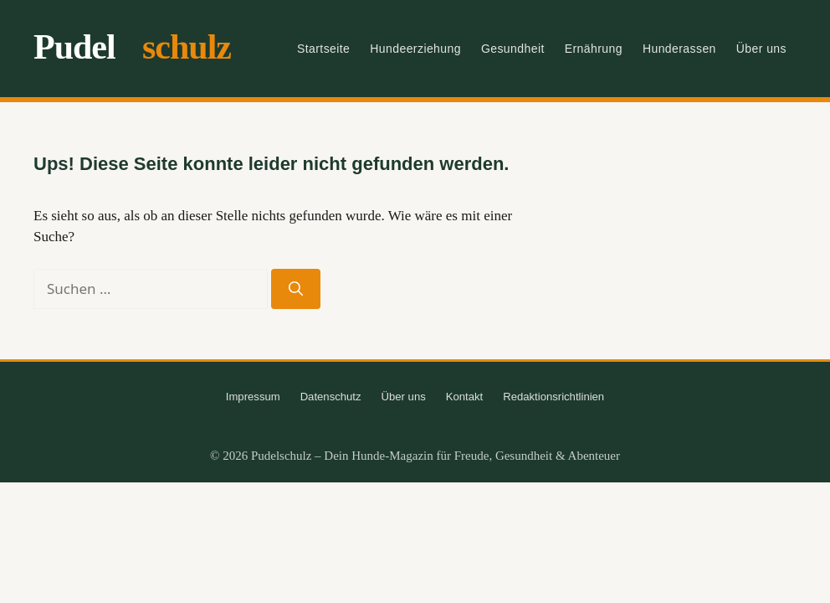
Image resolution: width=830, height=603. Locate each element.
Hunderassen (679, 48)
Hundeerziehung (415, 48)
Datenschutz (330, 396)
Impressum (253, 396)
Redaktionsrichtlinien (553, 396)
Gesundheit (513, 48)
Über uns (761, 48)
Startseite (323, 48)
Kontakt (464, 396)
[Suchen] (295, 289)
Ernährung (593, 48)
